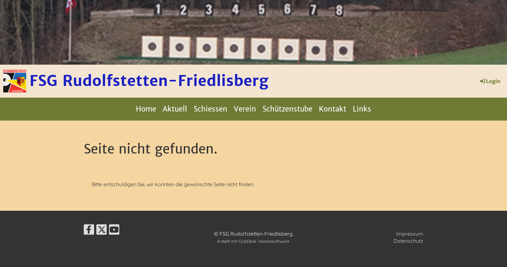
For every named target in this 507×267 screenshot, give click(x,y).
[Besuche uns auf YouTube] (114, 230)
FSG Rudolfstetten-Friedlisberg (148, 80)
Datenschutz (408, 241)
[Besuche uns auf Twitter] (101, 230)
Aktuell (175, 108)
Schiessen (210, 108)
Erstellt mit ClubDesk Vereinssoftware (253, 241)
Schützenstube (287, 108)
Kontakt (332, 108)
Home (146, 108)
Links (362, 108)
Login (490, 81)
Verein (245, 108)
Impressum (409, 233)
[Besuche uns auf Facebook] (89, 230)
